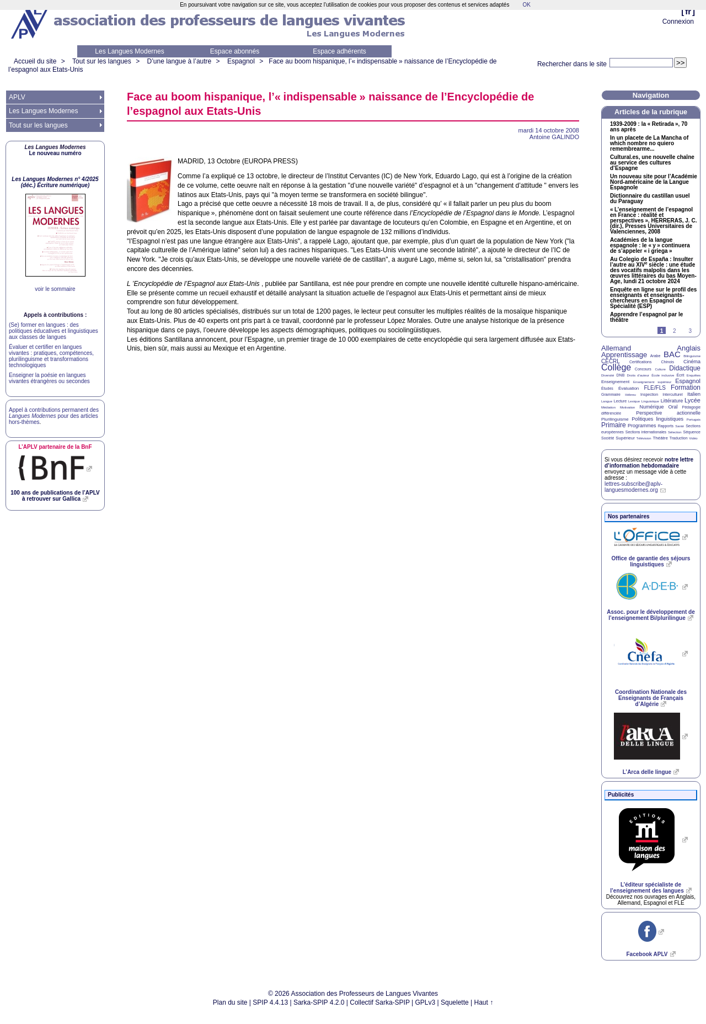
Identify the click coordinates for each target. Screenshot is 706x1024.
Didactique (684, 368)
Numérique (651, 407)
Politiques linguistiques (657, 419)
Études (607, 388)
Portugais (693, 419)
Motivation (627, 407)
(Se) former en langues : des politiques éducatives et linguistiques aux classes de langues (53, 331)
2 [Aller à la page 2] (674, 331)
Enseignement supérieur (652, 382)
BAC (672, 354)
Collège (616, 367)
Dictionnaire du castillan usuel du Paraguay (649, 198)
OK (526, 5)
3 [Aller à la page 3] (690, 331)
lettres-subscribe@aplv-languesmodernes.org (633, 487)
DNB (621, 375)
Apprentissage (624, 355)
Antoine (554, 137)
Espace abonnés (234, 51)
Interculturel (672, 394)
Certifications (640, 362)
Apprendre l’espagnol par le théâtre (646, 317)
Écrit (680, 375)
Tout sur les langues (101, 61)
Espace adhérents (339, 51)
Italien (693, 394)
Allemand (616, 348)
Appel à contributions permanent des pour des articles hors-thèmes (54, 416)
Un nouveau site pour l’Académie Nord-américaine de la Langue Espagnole (653, 182)
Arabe (655, 356)
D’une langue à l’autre (179, 61)
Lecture (620, 401)
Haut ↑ (484, 1002)
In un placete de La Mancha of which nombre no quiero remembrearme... (649, 143)
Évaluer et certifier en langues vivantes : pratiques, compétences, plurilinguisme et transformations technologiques (51, 356)
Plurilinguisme (615, 419)
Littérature (672, 401)
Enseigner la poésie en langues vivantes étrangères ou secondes (49, 378)
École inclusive (662, 375)
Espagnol (241, 61)
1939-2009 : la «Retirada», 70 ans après (648, 126)
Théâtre (660, 438)
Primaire (613, 425)
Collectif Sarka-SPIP (380, 1002)
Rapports (665, 426)
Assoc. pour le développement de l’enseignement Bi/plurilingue (650, 615)
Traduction (679, 438)
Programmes (642, 425)
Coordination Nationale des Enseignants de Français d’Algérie (651, 698)
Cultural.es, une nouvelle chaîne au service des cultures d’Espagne (652, 163)
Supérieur (625, 438)
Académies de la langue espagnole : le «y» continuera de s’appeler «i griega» (650, 245)
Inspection (649, 394)
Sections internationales (645, 432)
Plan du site (230, 1002)
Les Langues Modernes (129, 51)
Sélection (675, 432)
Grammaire (611, 394)
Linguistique (650, 401)
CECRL (610, 361)
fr (688, 11)
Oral (673, 407)
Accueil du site (35, 61)
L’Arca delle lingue (647, 772)
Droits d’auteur (638, 375)
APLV (17, 97)
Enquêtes (693, 375)
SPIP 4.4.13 (270, 1002)
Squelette (455, 1002)
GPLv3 (425, 1002)
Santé (679, 426)
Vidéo (693, 438)
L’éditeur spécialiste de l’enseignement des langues (646, 888)
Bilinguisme (691, 356)
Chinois (667, 362)
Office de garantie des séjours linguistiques (651, 561)
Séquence (691, 432)
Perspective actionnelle (668, 413)
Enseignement (615, 381)
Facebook (646, 954)
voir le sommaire (55, 289)
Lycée (692, 400)
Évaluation (628, 388)
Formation (685, 387)
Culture (660, 369)
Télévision (644, 438)
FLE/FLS (654, 388)
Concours (643, 369)
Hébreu (630, 394)
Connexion (678, 21)
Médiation (608, 407)
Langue (606, 401)
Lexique (634, 401)
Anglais (688, 348)
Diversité (607, 375)
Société (607, 438)
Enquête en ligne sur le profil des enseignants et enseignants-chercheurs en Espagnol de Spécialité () (653, 298)
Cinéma (691, 361)
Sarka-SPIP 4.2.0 (319, 1002)
